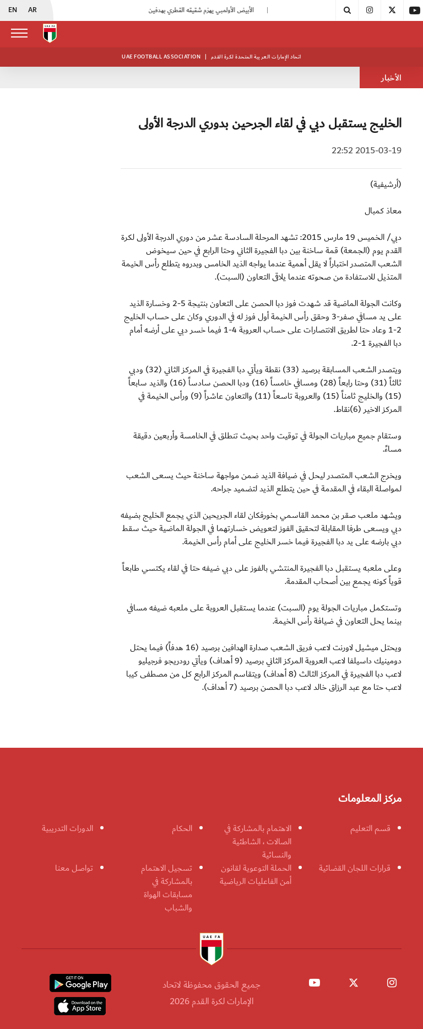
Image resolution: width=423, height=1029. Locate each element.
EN (12, 10)
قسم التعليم (370, 828)
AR (32, 10)
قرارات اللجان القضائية (355, 868)
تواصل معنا (74, 868)
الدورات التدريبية (67, 828)
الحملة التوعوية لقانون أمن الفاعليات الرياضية (255, 874)
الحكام (182, 828)
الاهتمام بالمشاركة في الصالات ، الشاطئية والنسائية (257, 841)
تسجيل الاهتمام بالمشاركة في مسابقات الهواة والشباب (166, 888)
